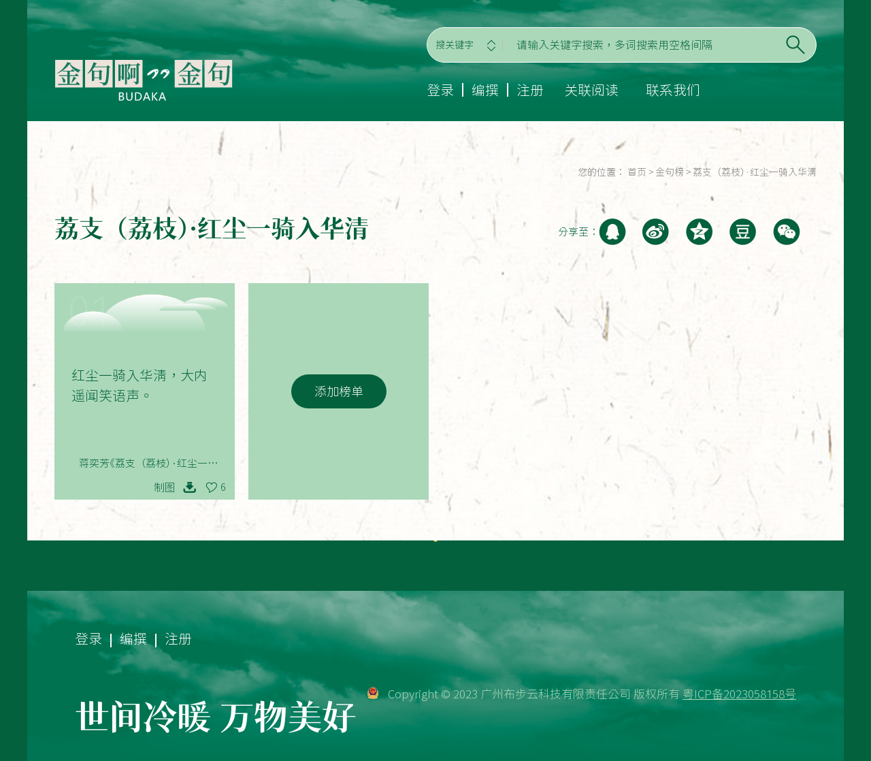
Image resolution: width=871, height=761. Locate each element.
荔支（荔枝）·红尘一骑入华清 (755, 172)
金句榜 (669, 172)
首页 (636, 172)
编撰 (485, 90)
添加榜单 (338, 391)
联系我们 (673, 90)
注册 (530, 90)
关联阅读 (591, 90)
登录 (440, 90)
